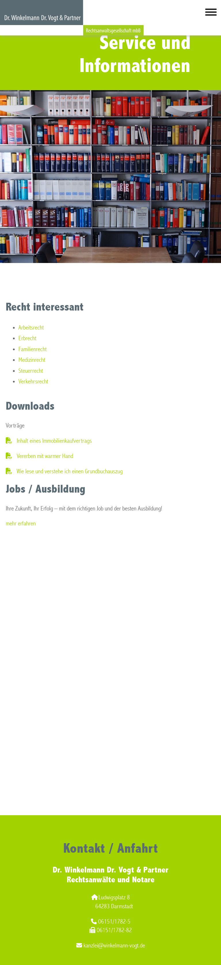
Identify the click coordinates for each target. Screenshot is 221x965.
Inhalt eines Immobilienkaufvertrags (54, 440)
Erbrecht (27, 338)
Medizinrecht (31, 360)
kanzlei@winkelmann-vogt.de (110, 945)
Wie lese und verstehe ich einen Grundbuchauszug (70, 471)
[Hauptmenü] (211, 13)
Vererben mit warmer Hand (45, 456)
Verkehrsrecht (33, 381)
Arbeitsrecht (31, 327)
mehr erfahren (21, 523)
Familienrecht (32, 349)
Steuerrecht (30, 370)
